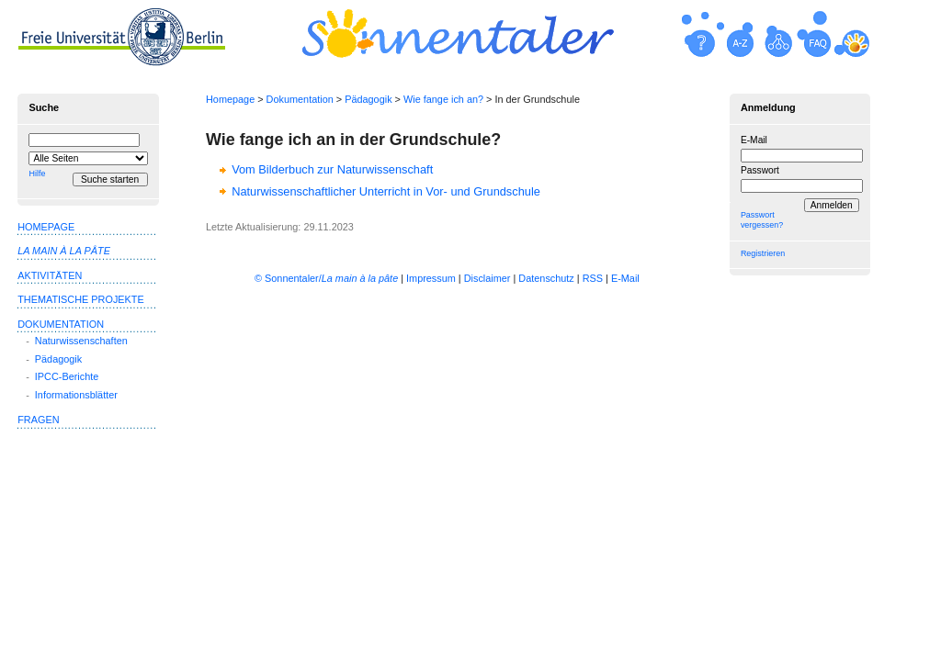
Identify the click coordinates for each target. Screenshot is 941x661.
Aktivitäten (49, 275)
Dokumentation (300, 99)
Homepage (230, 99)
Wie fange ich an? (443, 99)
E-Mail (754, 140)
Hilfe (36, 173)
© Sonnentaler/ (326, 278)
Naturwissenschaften (81, 340)
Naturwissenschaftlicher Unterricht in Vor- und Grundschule (386, 191)
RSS (593, 278)
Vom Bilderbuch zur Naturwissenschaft (332, 169)
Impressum (431, 278)
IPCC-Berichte (67, 376)
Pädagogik (368, 99)
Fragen (38, 419)
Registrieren (763, 253)
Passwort (760, 170)
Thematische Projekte (80, 299)
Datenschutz (545, 278)
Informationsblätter (76, 394)
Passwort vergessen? (762, 220)
